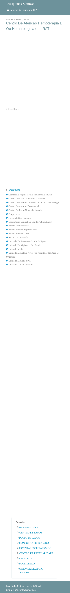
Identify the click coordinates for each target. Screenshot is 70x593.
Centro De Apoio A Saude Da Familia (25, 199)
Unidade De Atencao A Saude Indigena (26, 242)
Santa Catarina (13, 20)
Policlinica (26, 564)
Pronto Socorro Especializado (21, 230)
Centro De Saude (29, 533)
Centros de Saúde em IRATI (23, 10)
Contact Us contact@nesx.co (21, 590)
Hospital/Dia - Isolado (18, 218)
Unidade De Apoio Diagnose (30, 571)
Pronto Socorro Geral (17, 234)
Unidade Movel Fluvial (18, 261)
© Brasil (24, 586)
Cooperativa (13, 214)
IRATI (26, 20)
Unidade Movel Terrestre (19, 265)
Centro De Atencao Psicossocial (22, 206)
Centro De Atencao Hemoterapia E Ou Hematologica (33, 203)
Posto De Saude (28, 538)
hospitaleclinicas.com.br (19, 586)
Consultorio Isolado (33, 543)
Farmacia (24, 558)
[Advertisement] (35, 69)
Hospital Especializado (34, 548)
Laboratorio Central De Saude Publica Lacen (29, 222)
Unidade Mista (14, 249)
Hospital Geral (28, 527)
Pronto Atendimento (17, 226)
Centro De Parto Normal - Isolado (24, 210)
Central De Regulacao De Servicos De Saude (29, 195)
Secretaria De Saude (17, 238)
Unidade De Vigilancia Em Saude (23, 245)
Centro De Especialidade (35, 553)
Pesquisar (13, 190)
